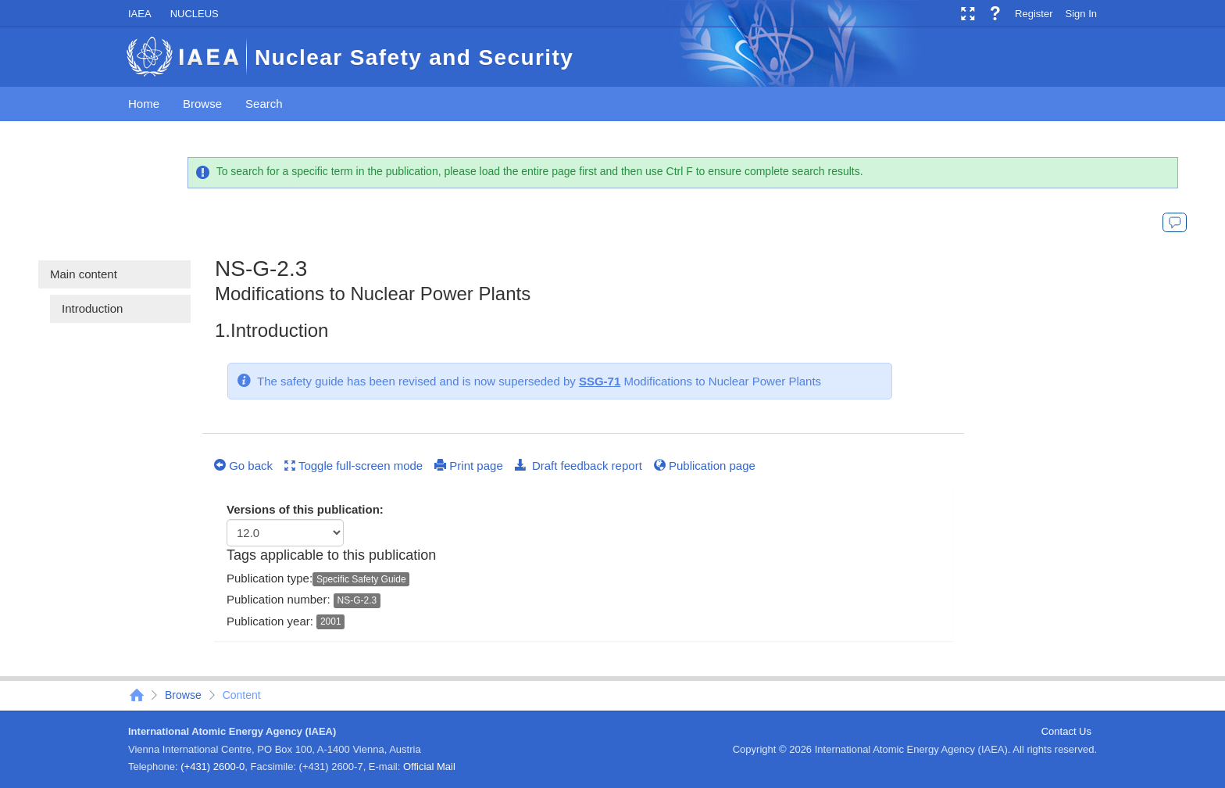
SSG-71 (599, 381)
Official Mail (429, 766)
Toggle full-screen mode (353, 465)
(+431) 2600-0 (212, 766)
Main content (83, 274)
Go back (243, 465)
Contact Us (1066, 731)
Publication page (704, 465)
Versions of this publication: (305, 509)
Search (264, 103)
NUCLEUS (194, 14)
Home (143, 103)
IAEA (140, 14)
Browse (202, 103)
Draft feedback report (578, 465)
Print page (468, 465)
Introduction (92, 308)
